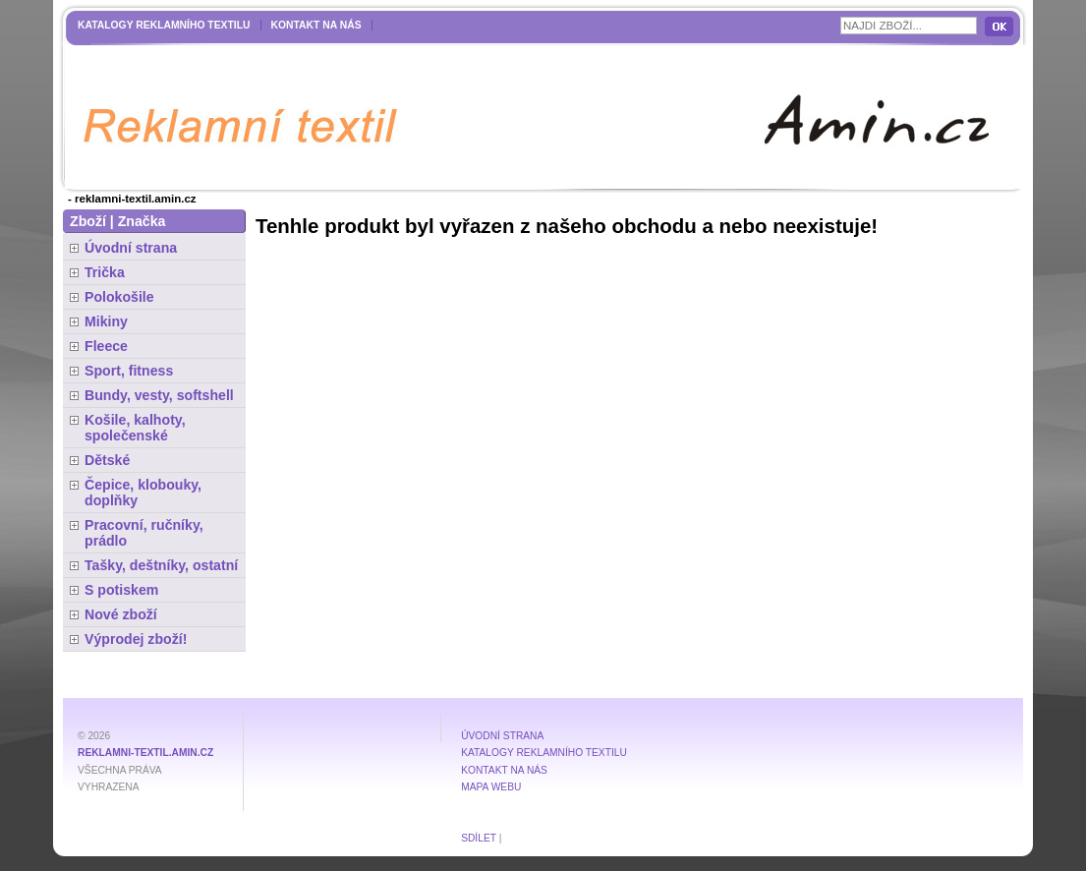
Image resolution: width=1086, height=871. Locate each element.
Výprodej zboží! (136, 639)
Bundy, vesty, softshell (159, 395)
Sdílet (478, 838)
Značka (142, 221)
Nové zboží (121, 614)
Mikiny (106, 321)
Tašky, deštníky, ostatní (161, 565)
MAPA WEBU (491, 787)
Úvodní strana (131, 248)
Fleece (106, 346)
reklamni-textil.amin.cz (145, 752)
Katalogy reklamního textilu (164, 25)
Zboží (88, 221)
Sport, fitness (129, 370)
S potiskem (121, 590)
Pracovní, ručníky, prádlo (144, 533)
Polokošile (119, 297)
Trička (105, 272)
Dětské (107, 460)
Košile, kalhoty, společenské (135, 427)
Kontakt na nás (316, 25)
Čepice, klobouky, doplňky (143, 492)
